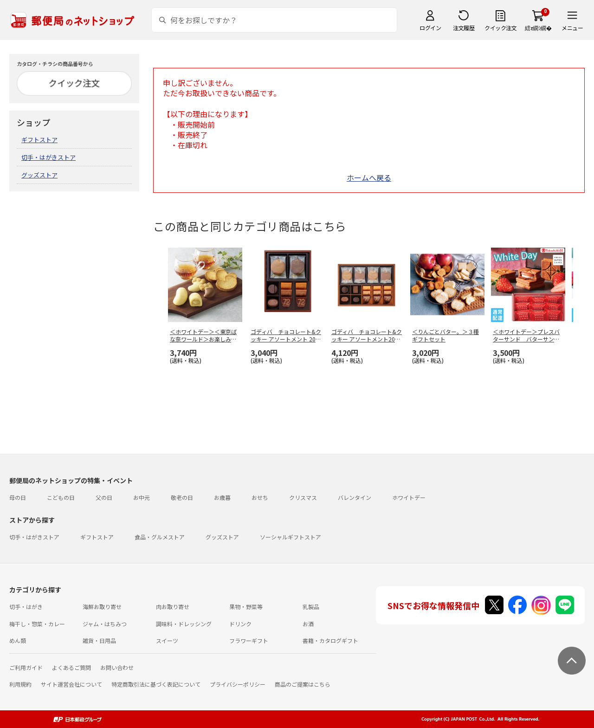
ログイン (430, 28)
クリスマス (303, 497)
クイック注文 (500, 28)
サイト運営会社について (71, 684)
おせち (260, 497)
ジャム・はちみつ (105, 624)
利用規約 (20, 684)
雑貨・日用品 (99, 640)
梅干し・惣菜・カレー (37, 624)
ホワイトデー (409, 497)
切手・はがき (26, 606)
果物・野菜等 (246, 606)
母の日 (17, 497)
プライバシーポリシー (237, 684)
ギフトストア (39, 139)
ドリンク (240, 624)
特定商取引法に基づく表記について (155, 684)
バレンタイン (354, 497)
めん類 (17, 640)
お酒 (308, 624)
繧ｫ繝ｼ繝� (538, 28)
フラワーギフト (248, 640)
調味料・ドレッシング (184, 624)
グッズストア (39, 175)
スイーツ (167, 640)
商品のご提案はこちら (302, 684)
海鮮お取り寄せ (102, 606)
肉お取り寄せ (172, 606)
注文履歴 (463, 28)
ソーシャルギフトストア (290, 537)
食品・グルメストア (160, 537)
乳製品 (311, 606)
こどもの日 (61, 497)
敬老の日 (182, 497)
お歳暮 (222, 497)
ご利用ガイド (26, 667)
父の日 (104, 497)
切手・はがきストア (48, 157)
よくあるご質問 (71, 667)
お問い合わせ (117, 667)
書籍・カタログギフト (330, 640)
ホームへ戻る (369, 177)
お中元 (141, 497)
